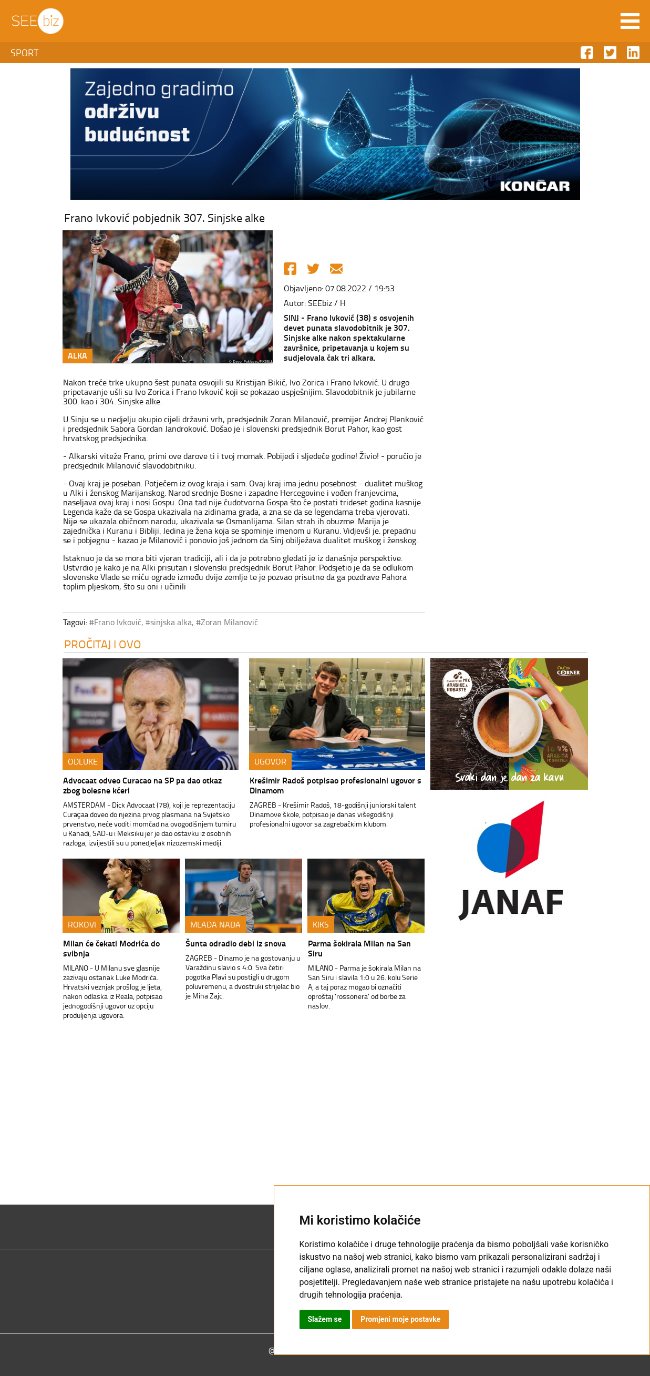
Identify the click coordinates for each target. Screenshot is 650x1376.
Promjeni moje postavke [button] (400, 1319)
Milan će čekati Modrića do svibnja (111, 948)
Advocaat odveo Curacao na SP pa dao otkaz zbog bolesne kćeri (142, 785)
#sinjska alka (169, 622)
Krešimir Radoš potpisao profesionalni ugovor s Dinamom (335, 785)
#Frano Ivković (115, 622)
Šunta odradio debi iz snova (235, 943)
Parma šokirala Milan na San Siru (359, 948)
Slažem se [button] (325, 1319)
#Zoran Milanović (227, 622)
